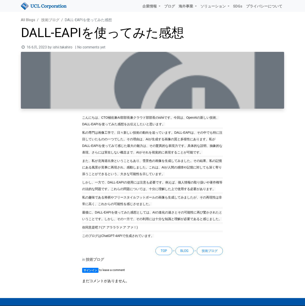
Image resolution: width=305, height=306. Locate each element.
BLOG (184, 251)
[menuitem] (169, 6)
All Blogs (28, 20)
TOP (164, 251)
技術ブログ (50, 20)
